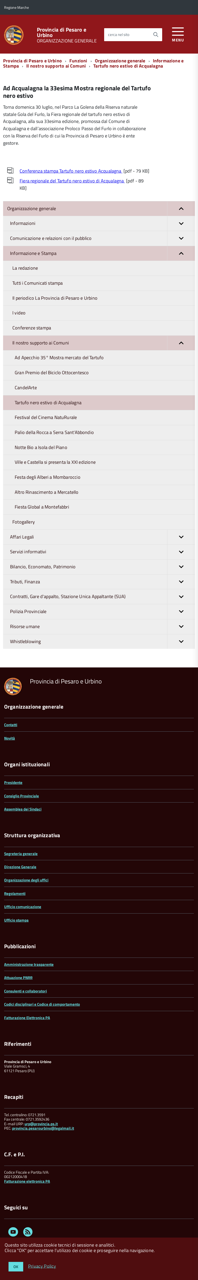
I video (19, 312)
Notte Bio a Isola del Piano (41, 447)
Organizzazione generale (120, 60)
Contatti (10, 725)
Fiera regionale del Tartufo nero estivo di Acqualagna (72, 180)
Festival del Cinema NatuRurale (46, 417)
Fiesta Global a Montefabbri (42, 506)
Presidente (13, 782)
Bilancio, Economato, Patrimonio (102, 567)
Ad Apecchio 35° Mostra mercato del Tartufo (59, 357)
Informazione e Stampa (102, 253)
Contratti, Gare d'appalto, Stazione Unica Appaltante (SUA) (102, 596)
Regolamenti (15, 893)
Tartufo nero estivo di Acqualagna (128, 65)
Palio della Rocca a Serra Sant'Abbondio (54, 432)
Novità (9, 738)
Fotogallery (23, 521)
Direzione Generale (20, 867)
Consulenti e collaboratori (25, 991)
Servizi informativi (102, 552)
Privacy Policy (42, 1265)
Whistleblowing (102, 641)
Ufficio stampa (16, 920)
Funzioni (78, 60)
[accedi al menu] (178, 33)
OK (15, 1267)
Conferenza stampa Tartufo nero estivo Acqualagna (71, 170)
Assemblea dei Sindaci (23, 809)
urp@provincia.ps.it (41, 1124)
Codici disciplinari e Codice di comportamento (42, 1004)
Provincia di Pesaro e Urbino (61, 32)
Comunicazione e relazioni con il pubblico (102, 238)
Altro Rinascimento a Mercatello (47, 492)
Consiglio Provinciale (21, 796)
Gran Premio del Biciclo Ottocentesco (52, 372)
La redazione (25, 267)
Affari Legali (102, 537)
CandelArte (26, 387)
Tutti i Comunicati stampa (37, 282)
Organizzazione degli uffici (26, 880)
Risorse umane (102, 626)
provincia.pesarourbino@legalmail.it (43, 1128)
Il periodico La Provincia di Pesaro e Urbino (54, 298)
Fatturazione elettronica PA (27, 1181)
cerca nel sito (118, 34)
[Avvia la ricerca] (155, 34)
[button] (181, 208)
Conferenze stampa (31, 327)
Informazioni (102, 223)
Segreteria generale (21, 854)
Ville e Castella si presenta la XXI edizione (55, 462)
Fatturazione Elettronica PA (27, 1018)
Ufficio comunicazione (22, 907)
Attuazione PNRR (18, 978)
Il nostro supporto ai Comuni (56, 65)
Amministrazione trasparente (29, 964)
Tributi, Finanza (102, 582)
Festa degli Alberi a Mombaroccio (47, 477)
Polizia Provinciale (102, 611)
